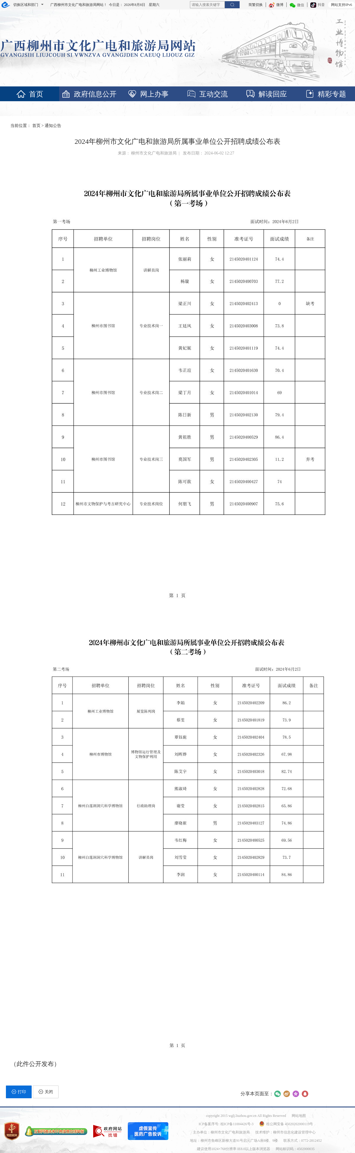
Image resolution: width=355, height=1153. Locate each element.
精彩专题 (325, 94)
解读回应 (266, 94)
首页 (29, 94)
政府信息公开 (89, 94)
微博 (276, 5)
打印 (19, 1091)
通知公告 (53, 125)
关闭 (45, 1091)
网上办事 (148, 94)
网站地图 (299, 1116)
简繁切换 (255, 5)
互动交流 (207, 94)
